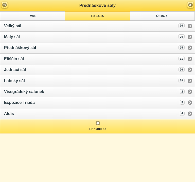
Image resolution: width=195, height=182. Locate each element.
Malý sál (94, 36)
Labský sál (94, 80)
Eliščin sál (94, 58)
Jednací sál (94, 69)
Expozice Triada (94, 102)
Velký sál (94, 25)
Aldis (94, 113)
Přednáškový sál (94, 47)
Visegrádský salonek (94, 91)
